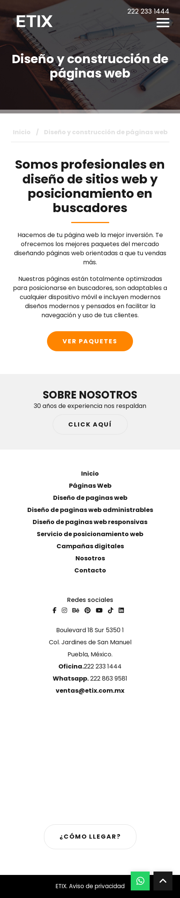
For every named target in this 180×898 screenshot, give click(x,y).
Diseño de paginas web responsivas (90, 522)
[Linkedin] (121, 610)
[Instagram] (64, 610)
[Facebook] (54, 610)
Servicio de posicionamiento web (90, 534)
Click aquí (90, 424)
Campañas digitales (90, 546)
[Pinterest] (88, 610)
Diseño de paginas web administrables (90, 510)
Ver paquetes (90, 341)
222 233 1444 (90, 666)
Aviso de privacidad (97, 886)
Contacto (90, 570)
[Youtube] (99, 610)
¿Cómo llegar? (90, 836)
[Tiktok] (110, 610)
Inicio (22, 132)
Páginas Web (90, 485)
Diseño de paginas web (90, 497)
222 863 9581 (90, 678)
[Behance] (75, 610)
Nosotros (90, 558)
